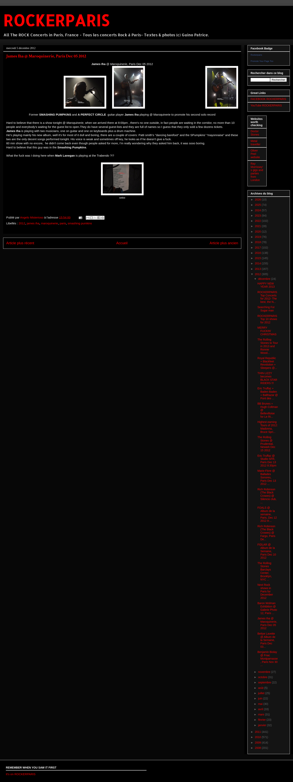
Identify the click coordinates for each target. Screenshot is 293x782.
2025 (258, 204)
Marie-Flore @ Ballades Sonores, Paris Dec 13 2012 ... (266, 477)
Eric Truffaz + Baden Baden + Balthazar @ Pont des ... (267, 393)
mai (260, 703)
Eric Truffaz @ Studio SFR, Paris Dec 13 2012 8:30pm (266, 460)
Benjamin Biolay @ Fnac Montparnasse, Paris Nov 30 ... (267, 658)
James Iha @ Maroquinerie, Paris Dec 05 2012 (267, 623)
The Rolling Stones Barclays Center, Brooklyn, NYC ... (264, 571)
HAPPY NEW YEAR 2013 (266, 285)
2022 (258, 220)
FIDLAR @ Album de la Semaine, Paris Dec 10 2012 (266, 551)
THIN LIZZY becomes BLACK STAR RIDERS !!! (267, 378)
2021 (258, 226)
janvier (262, 725)
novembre (264, 671)
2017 (258, 247)
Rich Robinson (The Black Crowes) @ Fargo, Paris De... (266, 533)
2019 (258, 236)
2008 (258, 747)
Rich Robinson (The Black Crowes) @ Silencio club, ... (267, 496)
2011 (258, 731)
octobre (263, 677)
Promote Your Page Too (262, 61)
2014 (258, 263)
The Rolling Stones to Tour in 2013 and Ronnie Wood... (267, 346)
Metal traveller (255, 142)
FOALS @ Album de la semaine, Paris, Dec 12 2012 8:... (267, 514)
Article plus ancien (224, 243)
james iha (33, 223)
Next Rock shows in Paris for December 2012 (265, 591)
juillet (261, 693)
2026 (258, 199)
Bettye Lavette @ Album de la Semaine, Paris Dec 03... (266, 640)
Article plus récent (20, 243)
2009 (258, 742)
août (261, 687)
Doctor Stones (255, 133)
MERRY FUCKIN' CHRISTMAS (266, 331)
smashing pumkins (80, 223)
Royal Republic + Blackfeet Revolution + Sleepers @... (267, 363)
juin (260, 698)
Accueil (122, 243)
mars (261, 714)
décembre (264, 278)
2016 (258, 252)
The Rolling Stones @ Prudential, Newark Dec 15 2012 (266, 444)
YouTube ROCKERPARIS (266, 105)
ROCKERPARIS (56, 20)
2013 (258, 268)
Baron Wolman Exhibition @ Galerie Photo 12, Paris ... (267, 608)
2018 (258, 242)
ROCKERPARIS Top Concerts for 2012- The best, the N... (267, 297)
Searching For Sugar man (266, 309)
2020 (258, 231)
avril (261, 709)
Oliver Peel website (255, 154)
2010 (258, 737)
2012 (22, 223)
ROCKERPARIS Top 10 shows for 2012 (267, 319)
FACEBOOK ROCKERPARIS (268, 99)
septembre (265, 682)
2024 (258, 210)
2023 (258, 215)
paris (63, 223)
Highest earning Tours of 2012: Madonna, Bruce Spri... (267, 426)
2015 (258, 258)
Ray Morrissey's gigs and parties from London (257, 172)
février (262, 719)
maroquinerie (49, 223)
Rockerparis (256, 55)
